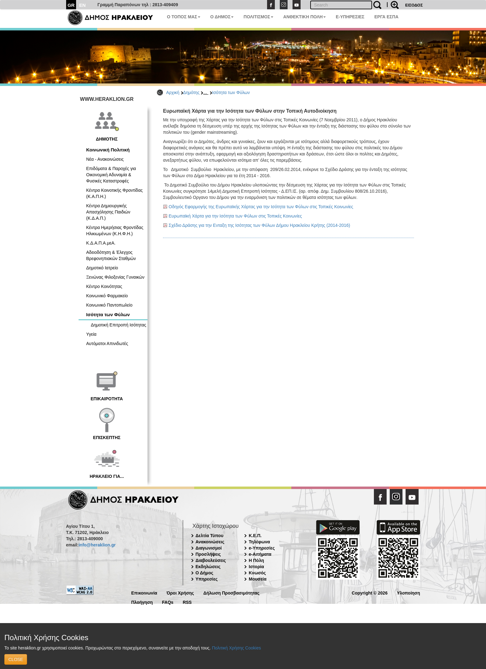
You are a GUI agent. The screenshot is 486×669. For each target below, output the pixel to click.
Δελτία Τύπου (210, 535)
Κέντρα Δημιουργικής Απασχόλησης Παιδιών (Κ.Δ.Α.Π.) (108, 212)
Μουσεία (257, 579)
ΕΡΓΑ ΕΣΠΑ (386, 16)
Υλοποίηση (408, 592)
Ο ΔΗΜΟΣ (222, 16)
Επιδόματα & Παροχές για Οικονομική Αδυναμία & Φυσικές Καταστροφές (111, 174)
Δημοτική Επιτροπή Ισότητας (118, 324)
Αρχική (172, 92)
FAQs (168, 602)
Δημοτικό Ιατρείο (102, 267)
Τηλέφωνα (259, 541)
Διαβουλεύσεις (211, 560)
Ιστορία (256, 566)
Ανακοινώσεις (210, 541)
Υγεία (91, 334)
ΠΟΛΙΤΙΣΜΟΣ (258, 16)
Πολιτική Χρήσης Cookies (236, 647)
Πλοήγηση (142, 602)
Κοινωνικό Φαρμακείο (107, 295)
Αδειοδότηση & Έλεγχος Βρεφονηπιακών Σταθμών (111, 255)
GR (71, 5)
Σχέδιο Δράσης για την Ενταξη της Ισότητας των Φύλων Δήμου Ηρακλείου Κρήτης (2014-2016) (259, 225)
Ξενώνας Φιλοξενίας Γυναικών (115, 277)
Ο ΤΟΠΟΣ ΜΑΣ (183, 16)
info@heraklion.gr (97, 544)
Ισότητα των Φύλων (231, 92)
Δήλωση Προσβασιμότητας (231, 592)
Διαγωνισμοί (209, 548)
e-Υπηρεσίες (262, 548)
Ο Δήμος (204, 572)
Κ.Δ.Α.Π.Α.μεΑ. (101, 242)
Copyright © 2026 (370, 592)
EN (82, 5)
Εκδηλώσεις (208, 566)
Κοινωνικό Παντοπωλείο (109, 305)
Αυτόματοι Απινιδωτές (107, 343)
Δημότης (191, 92)
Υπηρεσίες (207, 579)
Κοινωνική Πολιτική (108, 149)
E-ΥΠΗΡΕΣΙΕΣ (350, 16)
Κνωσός (257, 572)
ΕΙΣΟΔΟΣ (414, 5)
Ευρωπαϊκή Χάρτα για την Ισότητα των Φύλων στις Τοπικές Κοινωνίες (235, 215)
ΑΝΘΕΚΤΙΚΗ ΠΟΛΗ (304, 16)
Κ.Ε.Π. (255, 535)
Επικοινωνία (144, 592)
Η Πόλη (256, 560)
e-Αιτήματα (260, 554)
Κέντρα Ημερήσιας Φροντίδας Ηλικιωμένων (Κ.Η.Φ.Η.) (114, 230)
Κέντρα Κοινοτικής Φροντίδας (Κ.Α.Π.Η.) (114, 193)
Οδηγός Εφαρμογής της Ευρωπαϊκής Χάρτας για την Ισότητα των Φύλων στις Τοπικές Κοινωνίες (261, 206)
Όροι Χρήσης (180, 592)
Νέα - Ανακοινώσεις (105, 159)
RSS (187, 602)
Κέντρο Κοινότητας (104, 286)
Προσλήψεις (208, 554)
